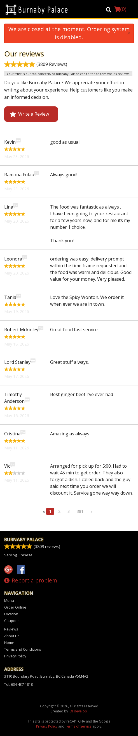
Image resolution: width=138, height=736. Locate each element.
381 (80, 511)
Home (9, 642)
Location (11, 613)
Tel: (18, 684)
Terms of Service (78, 726)
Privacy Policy (15, 656)
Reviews (11, 629)
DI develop (78, 711)
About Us (12, 635)
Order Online (15, 607)
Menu (9, 600)
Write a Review (29, 114)
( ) (120, 9)
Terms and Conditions (22, 649)
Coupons (12, 620)
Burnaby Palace (23, 539)
